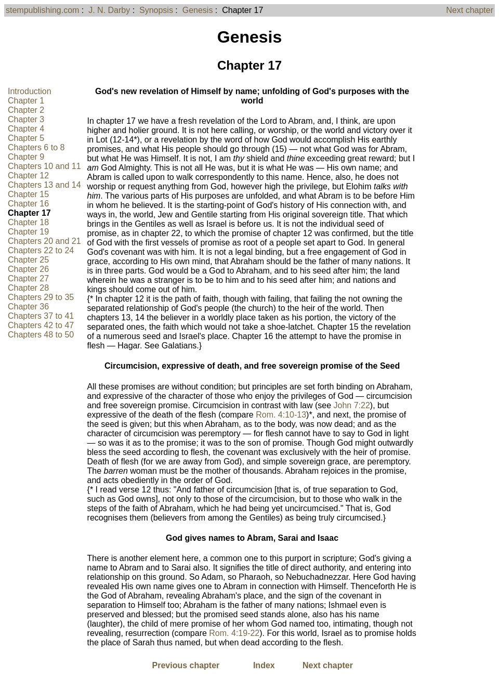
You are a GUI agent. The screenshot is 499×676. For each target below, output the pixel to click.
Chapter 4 (26, 128)
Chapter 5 (26, 138)
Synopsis (156, 10)
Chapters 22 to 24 (41, 250)
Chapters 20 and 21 (44, 241)
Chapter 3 (26, 119)
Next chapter (469, 10)
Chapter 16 (28, 203)
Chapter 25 (28, 259)
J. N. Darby (109, 10)
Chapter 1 (26, 100)
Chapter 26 (28, 269)
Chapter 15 (28, 194)
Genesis (197, 10)
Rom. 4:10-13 (281, 414)
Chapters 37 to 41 (41, 315)
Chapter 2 (26, 110)
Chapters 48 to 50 (41, 334)
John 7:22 (352, 405)
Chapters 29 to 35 (41, 297)
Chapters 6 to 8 (36, 147)
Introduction (29, 91)
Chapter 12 (28, 175)
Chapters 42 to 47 (41, 325)
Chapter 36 (28, 306)
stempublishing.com (42, 10)
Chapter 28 (28, 287)
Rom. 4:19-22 (234, 633)
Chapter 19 (28, 231)
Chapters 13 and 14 (44, 184)
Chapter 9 (26, 156)
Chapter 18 (28, 222)
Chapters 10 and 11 (44, 166)
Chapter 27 (28, 278)
